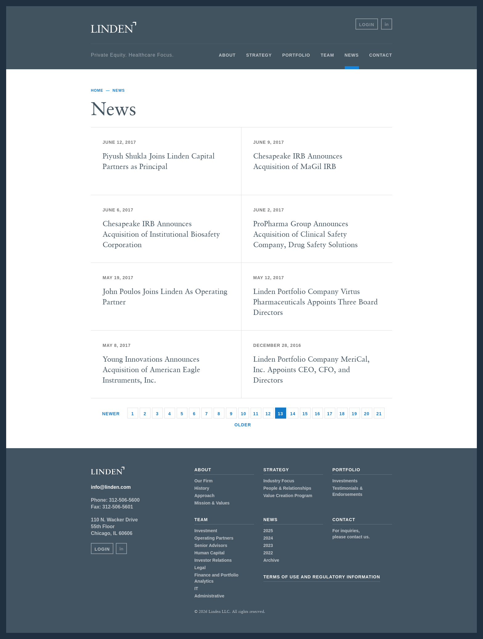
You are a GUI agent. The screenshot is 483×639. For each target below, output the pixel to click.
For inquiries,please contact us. (351, 533)
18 (342, 413)
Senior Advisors (210, 545)
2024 (268, 538)
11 (256, 413)
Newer (111, 413)
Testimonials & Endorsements (347, 491)
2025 (268, 530)
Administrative (209, 595)
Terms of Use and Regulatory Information (321, 576)
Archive (271, 560)
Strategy (259, 55)
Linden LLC (113, 27)
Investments (345, 480)
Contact (380, 55)
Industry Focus (278, 480)
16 (317, 413)
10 (243, 413)
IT (196, 588)
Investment (205, 530)
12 (268, 413)
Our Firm (203, 480)
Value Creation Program (287, 495)
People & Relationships (287, 488)
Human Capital (209, 552)
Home (97, 90)
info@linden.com (111, 487)
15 (305, 413)
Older (242, 424)
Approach (204, 495)
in (386, 24)
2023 (268, 545)
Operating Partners (213, 538)
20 (367, 413)
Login (366, 24)
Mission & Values (211, 502)
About (227, 55)
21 (379, 413)
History (201, 488)
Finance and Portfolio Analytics (216, 578)
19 (354, 413)
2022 (268, 552)
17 (330, 413)
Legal (200, 567)
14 (293, 413)
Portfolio (296, 55)
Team (327, 55)
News (352, 55)
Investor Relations (213, 560)
